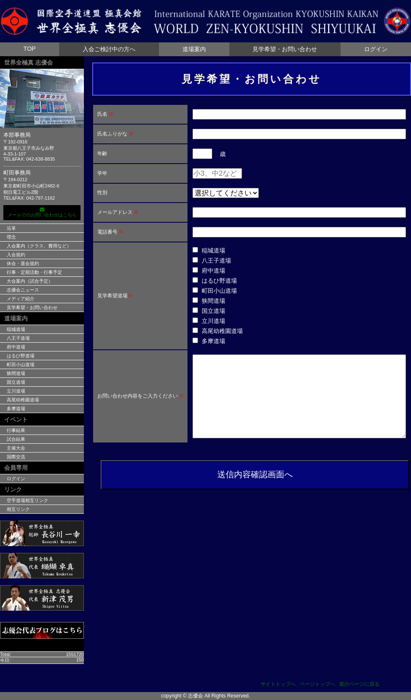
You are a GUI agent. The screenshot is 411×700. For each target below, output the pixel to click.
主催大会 (16, 447)
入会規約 (16, 254)
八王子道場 (18, 338)
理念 (11, 236)
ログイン (376, 49)
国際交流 (16, 456)
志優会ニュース (23, 289)
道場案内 (194, 49)
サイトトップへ (278, 684)
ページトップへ (317, 684)
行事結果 (16, 430)
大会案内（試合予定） (30, 281)
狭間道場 (16, 373)
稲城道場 (16, 329)
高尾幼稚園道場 (23, 399)
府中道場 (16, 346)
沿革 (11, 228)
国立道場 (16, 382)
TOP (29, 48)
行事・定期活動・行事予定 (34, 272)
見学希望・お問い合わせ (284, 49)
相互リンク (18, 509)
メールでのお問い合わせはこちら (41, 212)
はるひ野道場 (20, 355)
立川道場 (16, 390)
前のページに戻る (359, 684)
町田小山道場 (20, 364)
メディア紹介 (20, 298)
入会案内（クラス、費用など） (39, 245)
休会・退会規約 (23, 263)
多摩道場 (16, 408)
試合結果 (16, 439)
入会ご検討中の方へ (109, 49)
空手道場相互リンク (27, 500)
